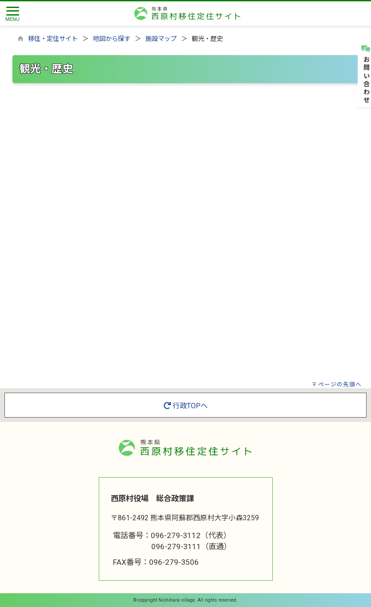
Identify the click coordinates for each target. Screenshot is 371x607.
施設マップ (161, 39)
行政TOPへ (186, 406)
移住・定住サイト (53, 39)
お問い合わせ (365, 74)
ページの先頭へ (340, 384)
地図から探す (111, 39)
